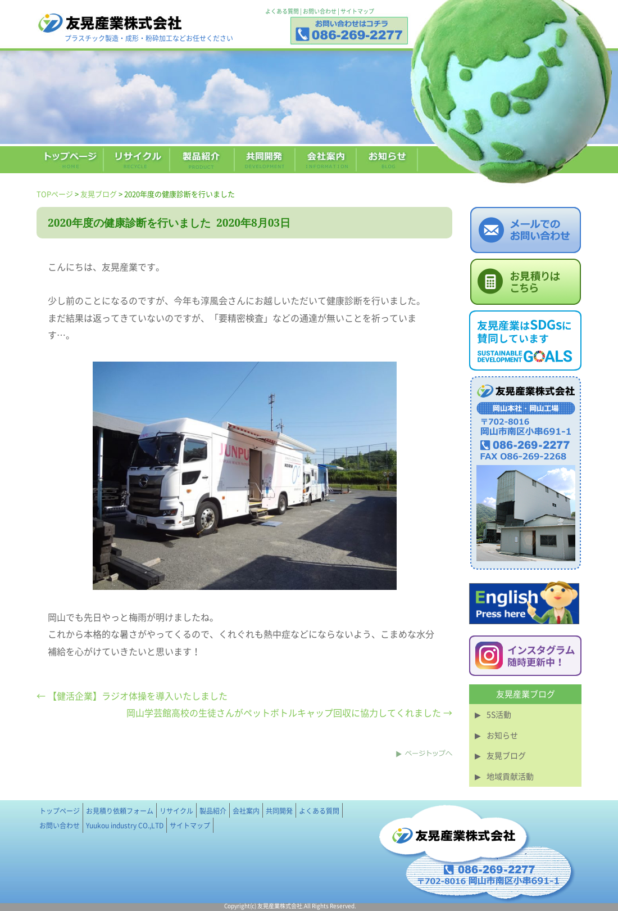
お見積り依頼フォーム (119, 811)
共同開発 (279, 811)
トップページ (59, 811)
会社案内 (246, 811)
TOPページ (55, 193)
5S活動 (499, 714)
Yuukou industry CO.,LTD (124, 825)
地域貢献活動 (510, 776)
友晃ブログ (98, 193)
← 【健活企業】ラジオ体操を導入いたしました (132, 695)
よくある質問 (282, 11)
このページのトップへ (424, 753)
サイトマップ (357, 11)
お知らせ (502, 735)
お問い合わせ (320, 11)
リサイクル (176, 811)
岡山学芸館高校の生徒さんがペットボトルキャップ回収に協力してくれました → (289, 712)
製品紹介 (212, 811)
